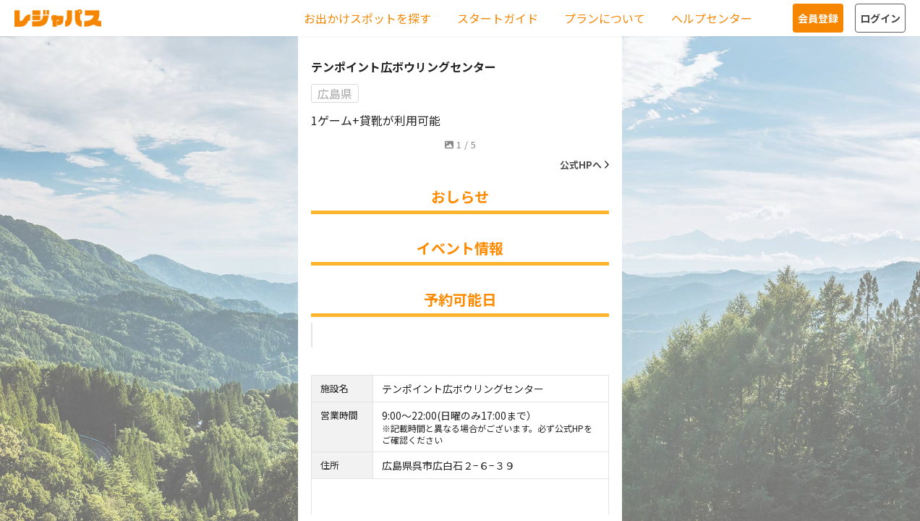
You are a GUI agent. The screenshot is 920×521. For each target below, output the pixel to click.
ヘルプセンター (711, 18)
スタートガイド (497, 18)
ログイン (880, 18)
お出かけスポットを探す (367, 18)
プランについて (604, 18)
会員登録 (818, 18)
